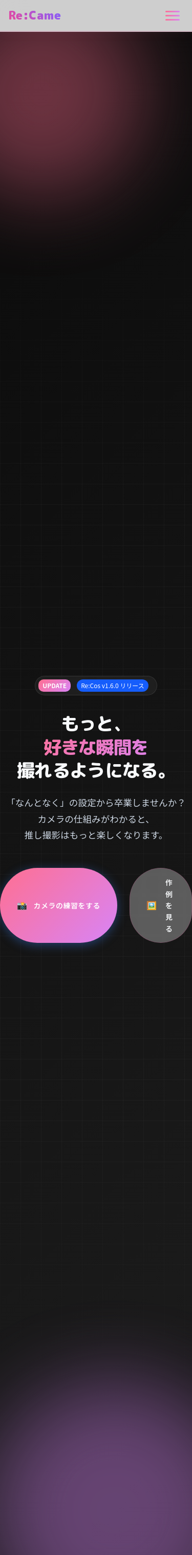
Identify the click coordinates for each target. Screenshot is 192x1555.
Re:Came (34, 15)
